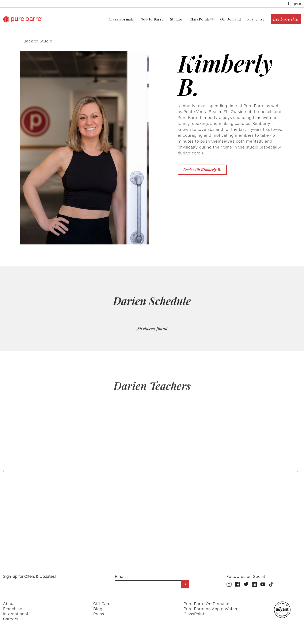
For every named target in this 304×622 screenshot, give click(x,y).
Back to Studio (37, 34)
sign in (296, 3)
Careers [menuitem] (10, 612)
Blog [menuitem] (97, 602)
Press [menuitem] (98, 607)
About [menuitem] (9, 597)
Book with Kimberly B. (202, 162)
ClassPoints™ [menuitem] (201, 19)
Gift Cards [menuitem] (103, 597)
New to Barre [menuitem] (152, 19)
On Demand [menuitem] (230, 19)
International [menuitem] (15, 607)
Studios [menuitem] (176, 19)
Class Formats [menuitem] (121, 19)
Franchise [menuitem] (256, 19)
